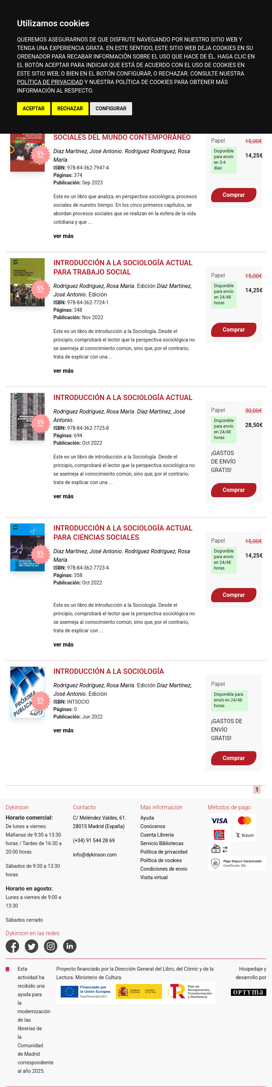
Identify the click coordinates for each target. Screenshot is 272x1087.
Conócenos (152, 826)
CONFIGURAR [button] (111, 108)
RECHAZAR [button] (70, 108)
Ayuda (147, 818)
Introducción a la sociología (108, 671)
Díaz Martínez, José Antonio (87, 151)
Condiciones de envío (163, 869)
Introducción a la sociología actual (123, 397)
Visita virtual (154, 877)
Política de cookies (161, 860)
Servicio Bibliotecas (161, 843)
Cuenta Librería (157, 835)
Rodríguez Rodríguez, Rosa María (93, 286)
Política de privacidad (163, 852)
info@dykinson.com (95, 855)
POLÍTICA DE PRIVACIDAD (50, 82)
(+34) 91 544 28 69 (94, 840)
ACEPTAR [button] (34, 108)
